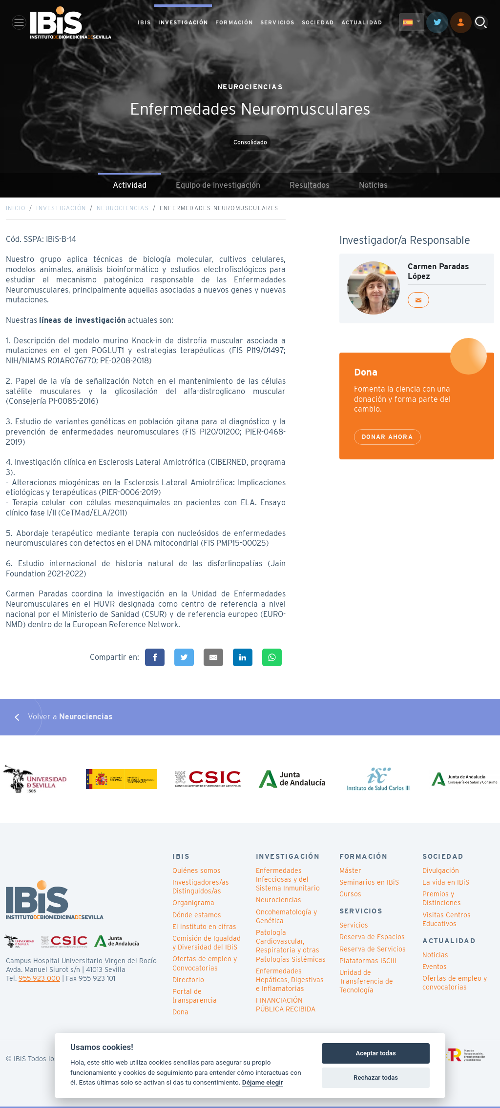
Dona (180, 1013)
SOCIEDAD (318, 22)
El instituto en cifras (204, 928)
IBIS (144, 22)
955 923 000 (39, 980)
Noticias (373, 185)
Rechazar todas (376, 1077)
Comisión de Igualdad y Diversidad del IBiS (206, 944)
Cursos (350, 895)
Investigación (61, 208)
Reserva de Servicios (372, 950)
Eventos (434, 968)
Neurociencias (123, 208)
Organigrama (193, 904)
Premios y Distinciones (441, 899)
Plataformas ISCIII (367, 962)
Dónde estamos (196, 916)
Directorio (188, 981)
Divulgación (440, 872)
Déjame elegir (262, 1082)
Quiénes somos (196, 872)
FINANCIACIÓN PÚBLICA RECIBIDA (285, 1006)
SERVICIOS (277, 22)
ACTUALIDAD (361, 22)
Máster (350, 872)
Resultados (310, 185)
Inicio (15, 208)
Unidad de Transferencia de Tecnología (366, 982)
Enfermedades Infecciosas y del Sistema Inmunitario (288, 880)
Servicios (353, 926)
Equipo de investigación (218, 185)
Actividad (129, 185)
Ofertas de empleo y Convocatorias (204, 964)
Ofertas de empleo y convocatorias (454, 984)
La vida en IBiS (445, 884)
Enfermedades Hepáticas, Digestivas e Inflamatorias (290, 981)
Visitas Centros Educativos (446, 920)
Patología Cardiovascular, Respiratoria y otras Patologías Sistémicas (291, 947)
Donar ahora (387, 437)
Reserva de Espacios (372, 938)
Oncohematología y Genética (286, 917)
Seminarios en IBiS (369, 884)
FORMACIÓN (234, 22)
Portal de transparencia (194, 997)
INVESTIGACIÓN (183, 22)
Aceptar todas (375, 1053)
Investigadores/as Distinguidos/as (200, 888)
